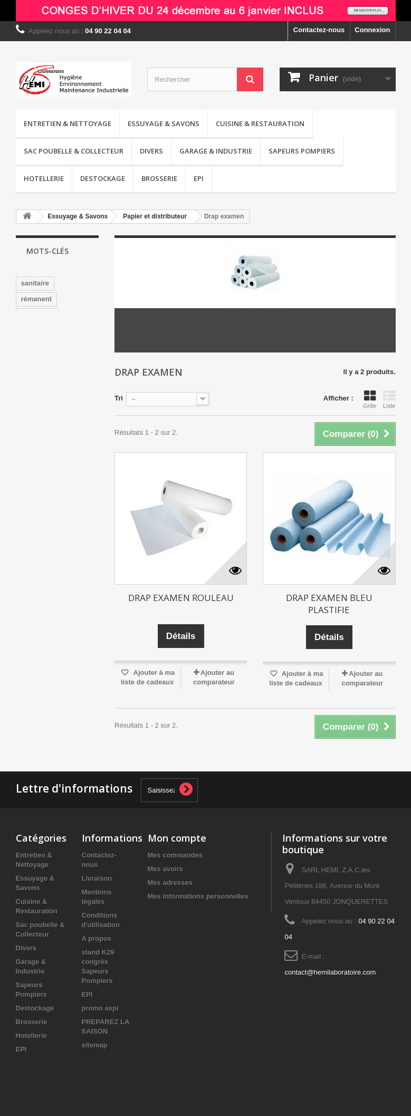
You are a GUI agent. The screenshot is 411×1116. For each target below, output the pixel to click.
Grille (370, 399)
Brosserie (159, 178)
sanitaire (35, 283)
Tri (118, 398)
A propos (97, 938)
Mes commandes (175, 855)
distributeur (40, 394)
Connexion (372, 30)
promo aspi (100, 1008)
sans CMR (37, 346)
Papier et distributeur (155, 216)
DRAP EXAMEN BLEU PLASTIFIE (329, 604)
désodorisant (42, 362)
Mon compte (177, 838)
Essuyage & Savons (163, 123)
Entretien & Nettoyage (67, 123)
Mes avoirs (165, 869)
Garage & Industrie (215, 151)
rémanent (36, 299)
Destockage (102, 178)
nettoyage (37, 315)
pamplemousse (46, 378)
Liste (389, 399)
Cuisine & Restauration (260, 123)
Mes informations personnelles (198, 896)
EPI (199, 178)
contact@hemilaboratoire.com (330, 972)
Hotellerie (44, 178)
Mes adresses (170, 882)
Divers (151, 151)
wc (73, 331)
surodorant (39, 331)
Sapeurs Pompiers (302, 151)
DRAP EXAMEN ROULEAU (181, 598)
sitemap (95, 1045)
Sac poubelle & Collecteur (73, 151)
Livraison (97, 878)
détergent (36, 410)
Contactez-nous (319, 30)
